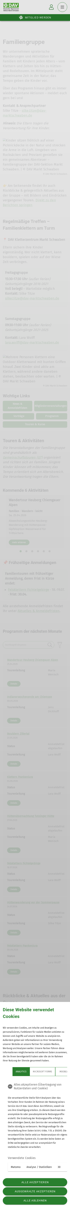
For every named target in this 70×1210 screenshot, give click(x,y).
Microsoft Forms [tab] (42, 1071)
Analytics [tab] (21, 1071)
